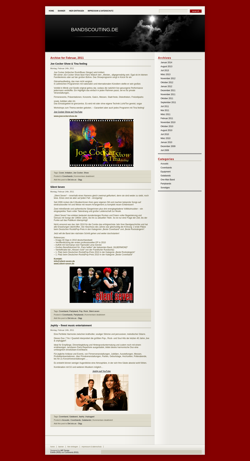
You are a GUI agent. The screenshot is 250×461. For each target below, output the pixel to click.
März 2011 (165, 114)
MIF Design (64, 450)
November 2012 (168, 78)
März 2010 (165, 138)
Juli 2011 (165, 106)
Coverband (63, 311)
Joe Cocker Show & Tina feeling (68, 63)
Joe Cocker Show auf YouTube (68, 112)
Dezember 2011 (168, 90)
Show (86, 173)
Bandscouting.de (94, 29)
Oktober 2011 (167, 98)
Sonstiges (165, 187)
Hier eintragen (76, 11)
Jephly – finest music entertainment (71, 325)
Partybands (78, 315)
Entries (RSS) (55, 452)
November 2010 (168, 122)
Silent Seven (57, 187)
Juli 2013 (165, 70)
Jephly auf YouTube (102, 371)
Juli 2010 (165, 134)
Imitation (68, 173)
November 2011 (168, 94)
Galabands (86, 420)
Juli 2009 (165, 150)
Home (51, 11)
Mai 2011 (165, 110)
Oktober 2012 (167, 82)
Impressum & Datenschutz (100, 11)
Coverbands (67, 176)
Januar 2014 (166, 62)
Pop (81, 311)
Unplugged (89, 417)
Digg (80, 180)
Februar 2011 (167, 118)
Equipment (165, 171)
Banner (61, 11)
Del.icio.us (72, 180)
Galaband (73, 417)
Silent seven (94, 311)
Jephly (81, 417)
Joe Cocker (78, 173)
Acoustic (65, 420)
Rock (86, 311)
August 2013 (166, 66)
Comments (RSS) (71, 452)
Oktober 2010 (167, 126)
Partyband (73, 311)
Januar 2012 (166, 86)
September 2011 (168, 102)
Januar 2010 (166, 142)
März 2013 (165, 74)
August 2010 (166, 130)
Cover (61, 173)
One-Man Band (168, 179)
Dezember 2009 (168, 146)
